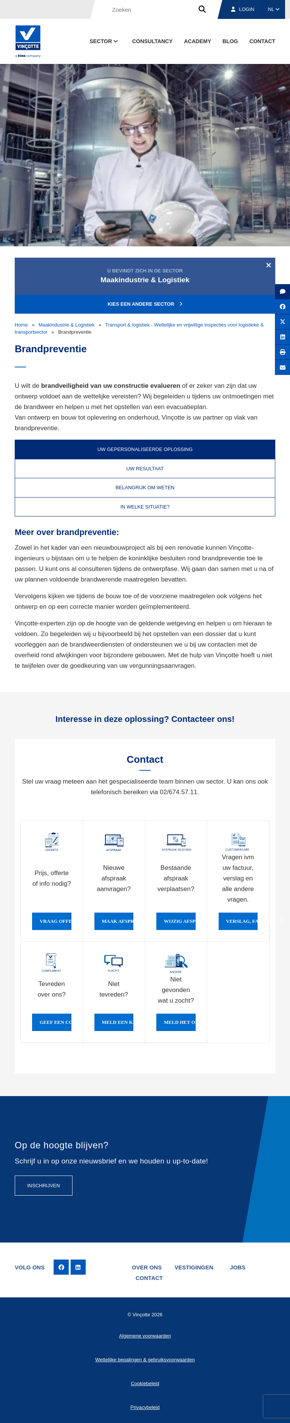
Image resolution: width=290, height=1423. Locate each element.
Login (242, 9)
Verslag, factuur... (242, 921)
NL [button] (274, 9)
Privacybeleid (144, 1407)
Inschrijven (43, 1185)
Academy (197, 41)
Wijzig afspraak (180, 921)
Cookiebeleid (145, 1383)
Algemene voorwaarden (145, 1336)
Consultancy (152, 41)
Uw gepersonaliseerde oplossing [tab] (145, 449)
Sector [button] (104, 41)
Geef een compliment (55, 1022)
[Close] (268, 265)
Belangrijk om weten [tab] (145, 487)
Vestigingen (193, 1267)
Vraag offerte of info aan (55, 921)
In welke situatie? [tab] (145, 507)
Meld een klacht (118, 1022)
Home (21, 325)
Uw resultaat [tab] (145, 468)
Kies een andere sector (145, 304)
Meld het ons (180, 1022)
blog (230, 41)
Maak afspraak (118, 921)
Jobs (237, 1267)
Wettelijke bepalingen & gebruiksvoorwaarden (145, 1359)
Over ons (147, 1267)
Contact (262, 41)
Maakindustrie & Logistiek (66, 325)
